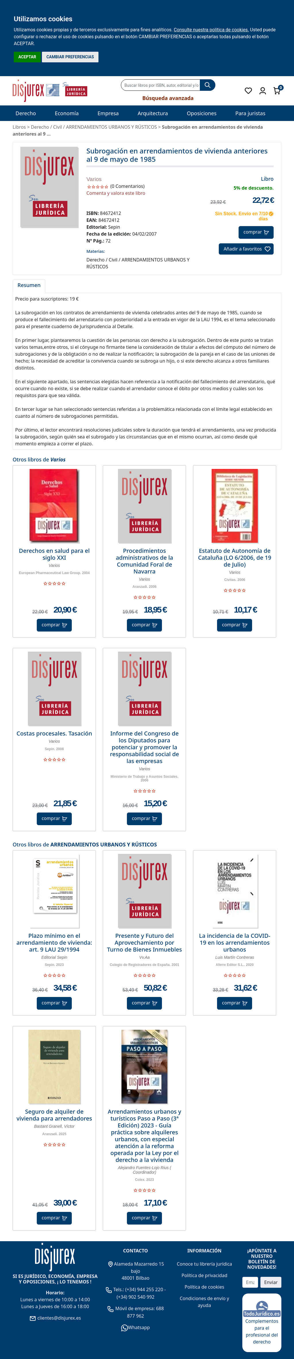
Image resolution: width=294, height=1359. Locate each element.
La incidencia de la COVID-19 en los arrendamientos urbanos (234, 942)
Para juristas (250, 113)
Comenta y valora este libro (115, 193)
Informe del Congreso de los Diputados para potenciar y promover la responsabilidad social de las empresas (144, 747)
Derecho (26, 113)
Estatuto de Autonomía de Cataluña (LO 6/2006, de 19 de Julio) (234, 557)
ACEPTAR (27, 57)
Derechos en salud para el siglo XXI (54, 554)
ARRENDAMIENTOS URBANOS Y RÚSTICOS (103, 844)
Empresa (108, 113)
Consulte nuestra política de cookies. (211, 29)
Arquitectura (153, 113)
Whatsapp (135, 1327)
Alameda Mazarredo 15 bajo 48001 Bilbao (135, 1271)
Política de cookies (204, 1287)
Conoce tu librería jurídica (204, 1264)
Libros (19, 127)
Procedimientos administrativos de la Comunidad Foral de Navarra (144, 561)
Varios (94, 179)
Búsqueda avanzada (168, 98)
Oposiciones (201, 113)
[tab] (29, 286)
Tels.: (115, 1289)
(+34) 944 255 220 (144, 1289)
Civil (57, 127)
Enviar (271, 1282)
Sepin (114, 227)
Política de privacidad (204, 1275)
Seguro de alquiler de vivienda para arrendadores (54, 1115)
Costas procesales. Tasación (54, 733)
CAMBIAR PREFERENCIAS (70, 57)
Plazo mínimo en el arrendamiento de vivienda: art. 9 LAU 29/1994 (54, 942)
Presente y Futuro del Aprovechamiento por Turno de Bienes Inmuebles (144, 942)
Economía (67, 113)
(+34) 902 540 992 (135, 1297)
